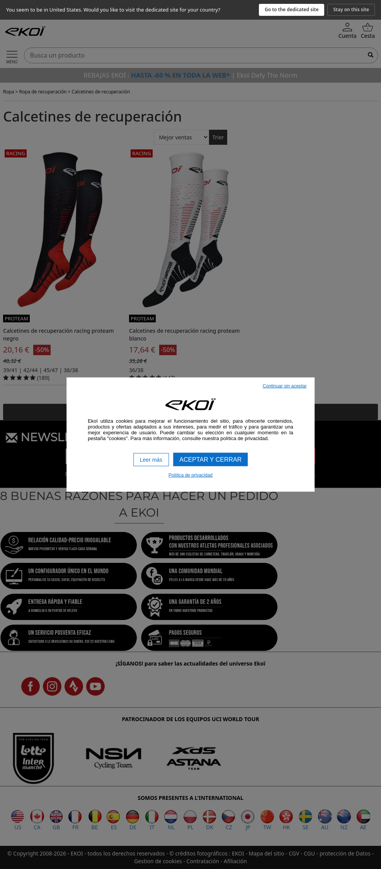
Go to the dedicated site (292, 9)
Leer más (151, 459)
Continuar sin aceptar (285, 385)
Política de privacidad (190, 475)
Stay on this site (351, 9)
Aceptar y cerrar (210, 459)
